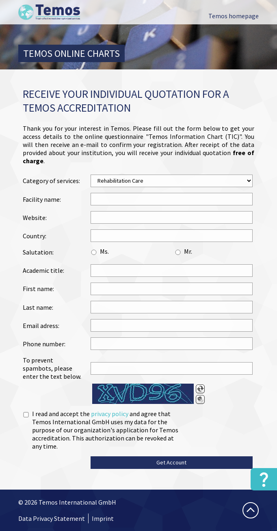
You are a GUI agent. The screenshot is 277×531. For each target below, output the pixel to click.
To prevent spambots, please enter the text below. (52, 368)
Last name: (38, 307)
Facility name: (42, 199)
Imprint (103, 518)
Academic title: (43, 270)
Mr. (188, 251)
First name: (38, 289)
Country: (34, 236)
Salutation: (38, 252)
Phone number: (44, 344)
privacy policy (109, 414)
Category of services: (51, 181)
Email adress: (41, 326)
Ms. (104, 251)
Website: (35, 218)
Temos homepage (233, 16)
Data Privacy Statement (51, 518)
